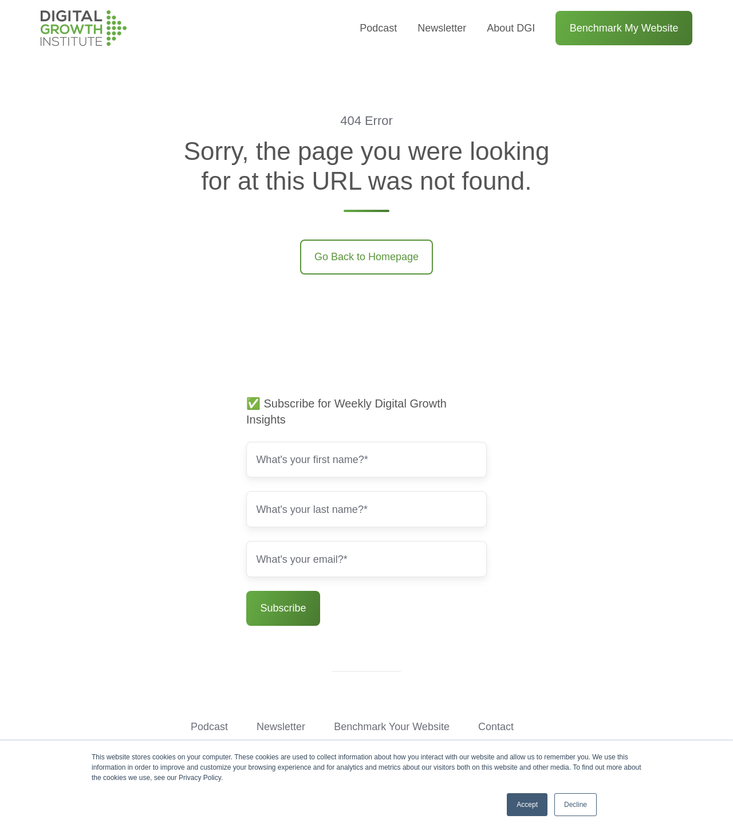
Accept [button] (527, 805)
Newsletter (441, 28)
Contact (496, 726)
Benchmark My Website (624, 28)
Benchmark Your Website (392, 726)
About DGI (511, 28)
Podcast (378, 28)
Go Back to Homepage (366, 256)
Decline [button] (575, 805)
